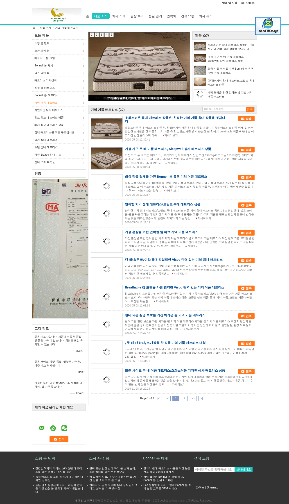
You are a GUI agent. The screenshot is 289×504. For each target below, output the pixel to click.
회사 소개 (119, 16)
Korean (251, 3)
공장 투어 (137, 16)
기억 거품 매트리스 (46, 102)
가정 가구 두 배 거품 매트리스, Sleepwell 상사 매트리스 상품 (226, 58)
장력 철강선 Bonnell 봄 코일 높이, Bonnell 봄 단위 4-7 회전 (163, 478)
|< (158, 398)
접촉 (249, 118)
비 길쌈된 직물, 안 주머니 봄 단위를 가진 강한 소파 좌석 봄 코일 (112, 478)
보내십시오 (243, 469)
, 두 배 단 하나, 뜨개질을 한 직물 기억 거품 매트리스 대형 (165, 343)
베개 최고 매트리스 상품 (49, 125)
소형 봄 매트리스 (44, 87)
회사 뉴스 (205, 16)
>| (202, 398)
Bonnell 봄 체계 (43, 65)
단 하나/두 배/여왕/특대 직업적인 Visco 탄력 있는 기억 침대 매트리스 (174, 259)
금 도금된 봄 (42, 73)
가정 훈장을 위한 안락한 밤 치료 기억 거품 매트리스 (139, 98)
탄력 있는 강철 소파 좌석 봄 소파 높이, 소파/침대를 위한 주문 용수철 (112, 470)
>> (193, 398)
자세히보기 (171, 135)
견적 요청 (187, 16)
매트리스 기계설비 (45, 80)
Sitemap (212, 487)
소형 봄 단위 (42, 43)
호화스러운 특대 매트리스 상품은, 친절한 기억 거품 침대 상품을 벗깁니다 (231, 46)
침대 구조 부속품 (44, 162)
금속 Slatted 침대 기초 (47, 154)
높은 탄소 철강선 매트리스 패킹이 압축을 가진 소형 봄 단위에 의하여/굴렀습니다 (59, 488)
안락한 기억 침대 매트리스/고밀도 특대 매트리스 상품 (231, 82)
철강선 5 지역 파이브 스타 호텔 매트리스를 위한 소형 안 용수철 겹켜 (58, 470)
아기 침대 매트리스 (46, 139)
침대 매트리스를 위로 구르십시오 (54, 132)
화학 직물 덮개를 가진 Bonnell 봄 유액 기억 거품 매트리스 (230, 70)
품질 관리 (155, 16)
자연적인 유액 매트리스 (48, 110)
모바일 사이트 (204, 493)
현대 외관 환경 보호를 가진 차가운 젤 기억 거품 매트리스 (165, 315)
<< (167, 398)
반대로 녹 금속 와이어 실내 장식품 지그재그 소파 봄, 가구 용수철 (113, 487)
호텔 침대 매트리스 (46, 147)
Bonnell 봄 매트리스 (46, 95)
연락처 (171, 16)
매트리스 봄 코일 (44, 58)
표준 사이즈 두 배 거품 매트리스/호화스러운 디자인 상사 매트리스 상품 (175, 370)
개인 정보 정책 (84, 500)
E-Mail (200, 487)
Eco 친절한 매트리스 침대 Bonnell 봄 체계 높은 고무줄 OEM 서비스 (167, 487)
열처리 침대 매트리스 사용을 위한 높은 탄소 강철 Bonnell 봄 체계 (166, 470)
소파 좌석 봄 (42, 50)
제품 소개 (100, 16)
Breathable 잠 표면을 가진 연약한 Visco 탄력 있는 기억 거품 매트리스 (174, 287)
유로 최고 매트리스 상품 (49, 117)
